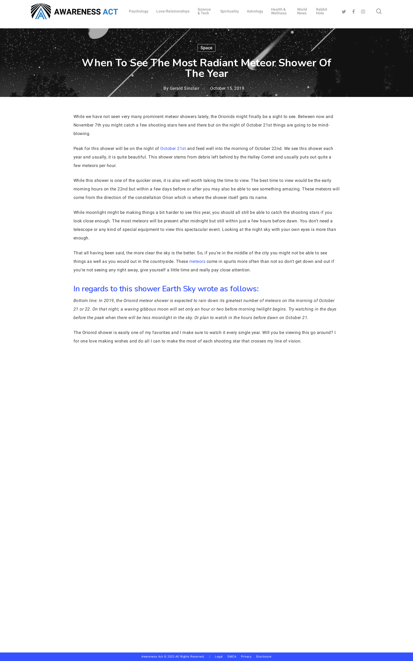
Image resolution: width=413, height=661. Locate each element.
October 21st (173, 148)
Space (206, 47)
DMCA (231, 656)
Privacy (248, 656)
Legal (219, 656)
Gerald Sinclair (184, 88)
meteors (197, 261)
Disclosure (264, 656)
